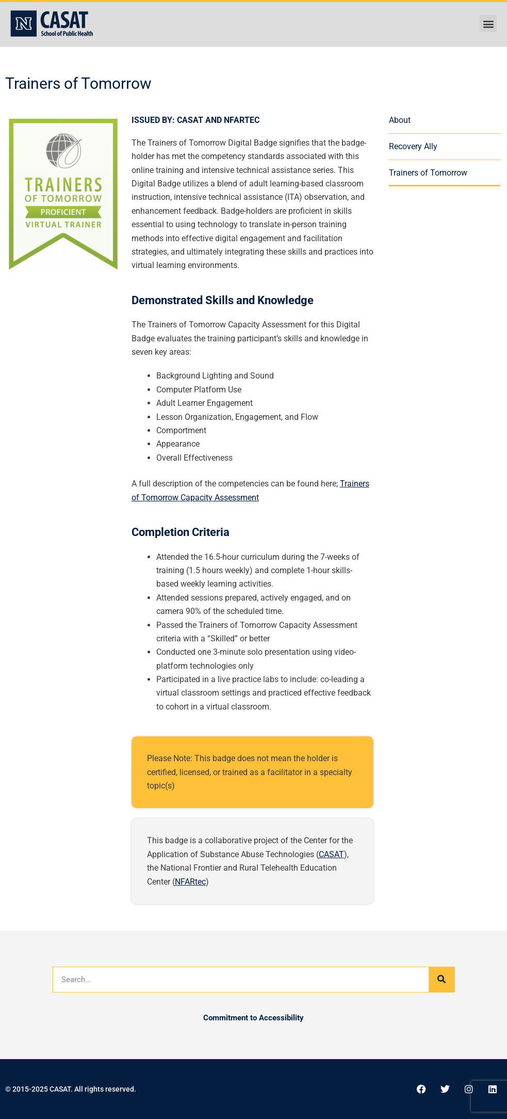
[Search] (441, 979)
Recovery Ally (413, 146)
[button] (488, 23)
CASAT (331, 854)
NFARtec (190, 882)
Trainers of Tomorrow (428, 173)
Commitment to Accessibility (253, 1017)
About (400, 120)
